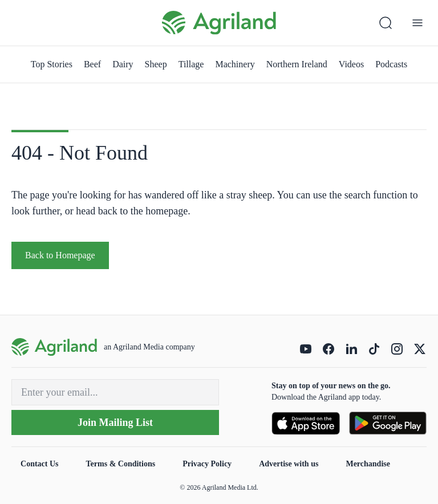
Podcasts (391, 64)
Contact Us (40, 464)
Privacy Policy (207, 464)
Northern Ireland (296, 64)
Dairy (122, 64)
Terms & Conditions (121, 464)
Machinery (234, 64)
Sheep (156, 64)
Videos (351, 64)
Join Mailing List (115, 422)
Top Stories (51, 64)
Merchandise (368, 464)
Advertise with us (288, 464)
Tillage (191, 64)
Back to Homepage (60, 255)
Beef (92, 64)
